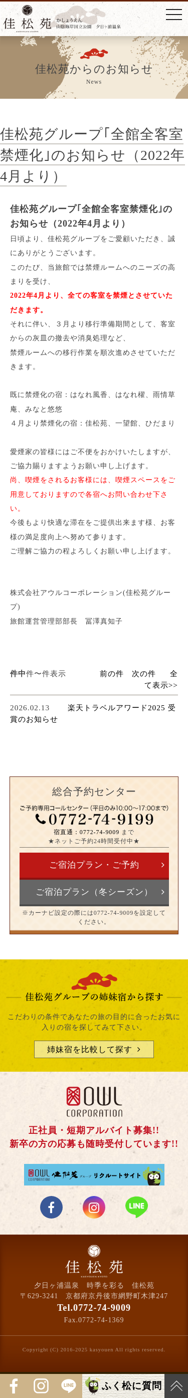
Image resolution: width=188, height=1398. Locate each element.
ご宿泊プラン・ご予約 (94, 865)
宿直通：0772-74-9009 (86, 832)
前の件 (112, 673)
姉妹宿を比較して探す (89, 1049)
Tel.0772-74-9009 (94, 1308)
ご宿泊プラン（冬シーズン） (94, 892)
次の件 (144, 673)
